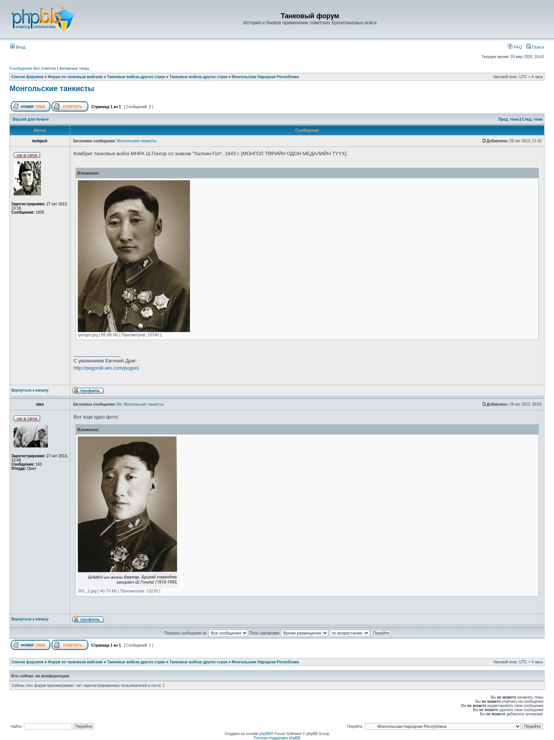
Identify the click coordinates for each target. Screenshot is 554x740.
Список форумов (27, 77)
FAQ (515, 47)
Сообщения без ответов (32, 68)
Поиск (535, 47)
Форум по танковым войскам (75, 77)
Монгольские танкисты (51, 88)
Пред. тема (508, 119)
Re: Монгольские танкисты (140, 404)
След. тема (532, 119)
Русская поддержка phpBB (277, 738)
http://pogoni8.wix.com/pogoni (106, 368)
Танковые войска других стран (136, 77)
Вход (17, 47)
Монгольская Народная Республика (265, 77)
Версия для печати (31, 119)
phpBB (265, 734)
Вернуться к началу (30, 390)
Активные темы (74, 68)
